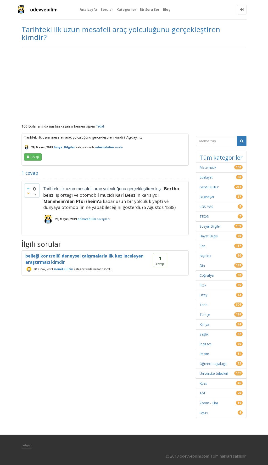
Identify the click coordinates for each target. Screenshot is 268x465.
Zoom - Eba (209, 403)
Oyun (204, 412)
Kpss (203, 383)
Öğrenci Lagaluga (213, 363)
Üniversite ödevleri (214, 373)
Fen (202, 246)
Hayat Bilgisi (209, 236)
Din (202, 265)
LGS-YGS (206, 206)
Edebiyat (206, 177)
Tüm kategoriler (221, 157)
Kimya (204, 324)
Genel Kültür (63, 269)
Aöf (202, 393)
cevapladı (103, 219)
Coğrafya (207, 275)
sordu (119, 147)
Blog (167, 9)
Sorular (107, 9)
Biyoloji (205, 255)
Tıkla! (100, 126)
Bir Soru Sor (149, 9)
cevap (34, 157)
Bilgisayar (207, 197)
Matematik (208, 167)
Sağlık (204, 334)
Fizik (203, 285)
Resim (204, 354)
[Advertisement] (134, 85)
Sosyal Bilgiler (64, 147)
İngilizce (206, 344)
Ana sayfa (88, 9)
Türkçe (205, 314)
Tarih (203, 305)
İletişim (27, 445)
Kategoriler (126, 9)
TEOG (204, 216)
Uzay (203, 295)
